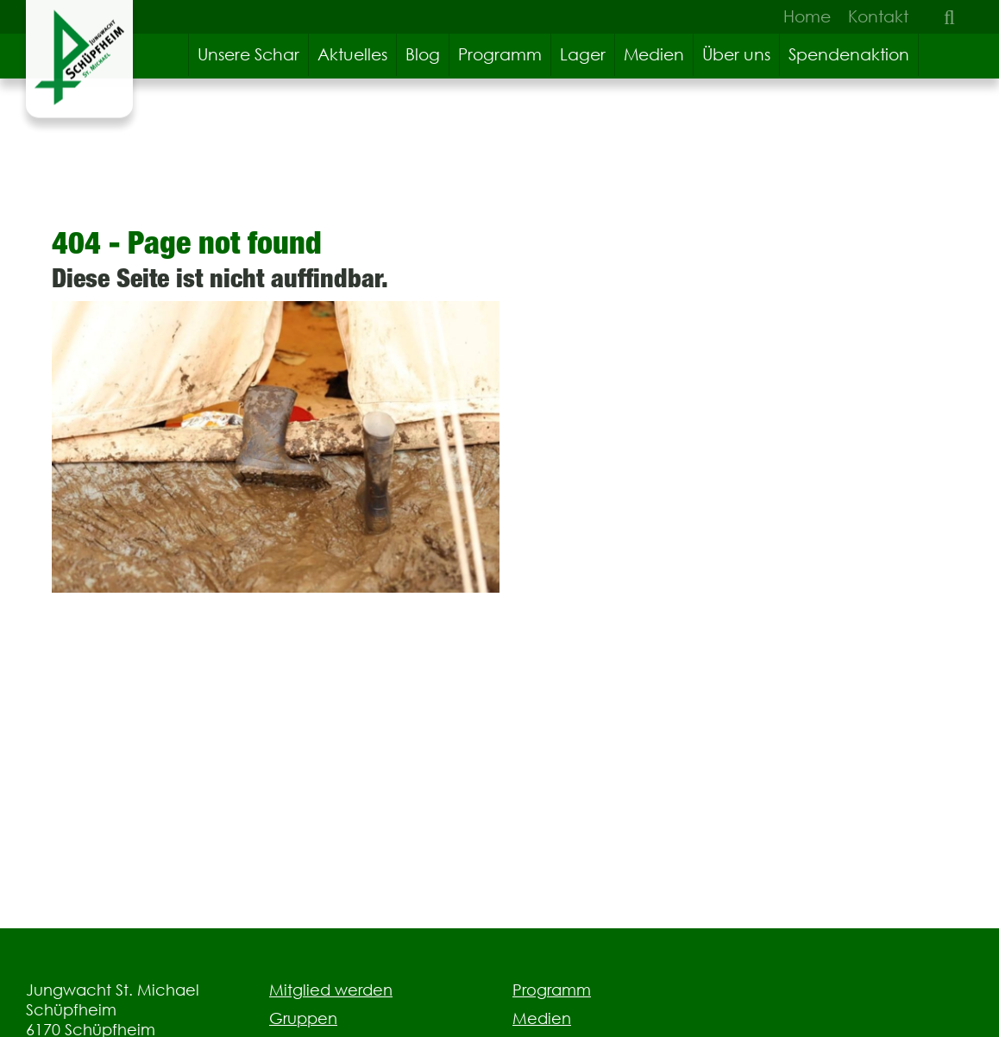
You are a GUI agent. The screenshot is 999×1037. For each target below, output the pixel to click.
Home (807, 16)
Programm (500, 54)
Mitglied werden (331, 990)
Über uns (736, 54)
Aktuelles (352, 54)
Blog (422, 54)
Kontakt (878, 16)
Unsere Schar (248, 54)
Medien (654, 54)
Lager (583, 54)
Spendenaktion (849, 54)
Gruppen (303, 1018)
